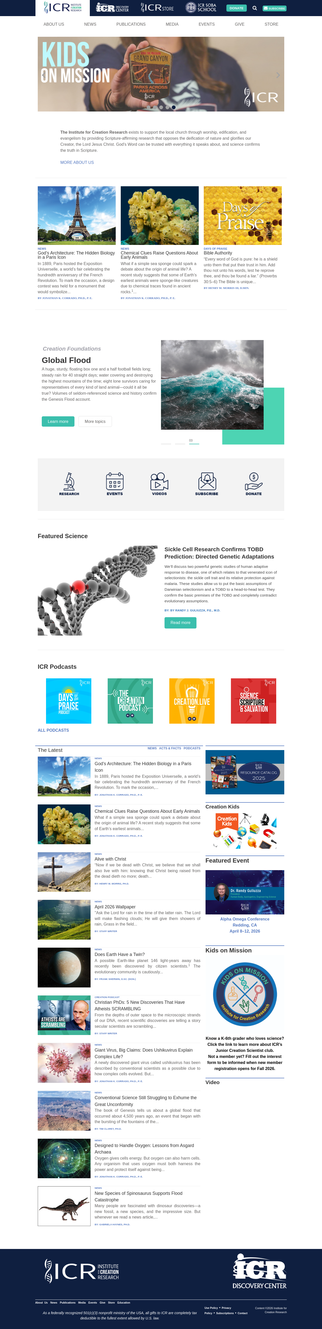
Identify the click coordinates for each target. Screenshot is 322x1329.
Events (207, 24)
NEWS (42, 248)
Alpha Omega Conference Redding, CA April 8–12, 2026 (245, 925)
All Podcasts (53, 730)
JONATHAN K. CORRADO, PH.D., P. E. (121, 794)
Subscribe (274, 8)
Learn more (58, 421)
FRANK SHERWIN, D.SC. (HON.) (117, 979)
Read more (180, 622)
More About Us (77, 162)
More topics (95, 421)
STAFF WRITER (108, 931)
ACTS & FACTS (170, 748)
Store (271, 24)
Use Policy (211, 1307)
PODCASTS (192, 748)
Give (240, 24)
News (90, 24)
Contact (243, 1313)
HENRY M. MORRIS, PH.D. (114, 883)
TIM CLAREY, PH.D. (110, 1128)
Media (172, 24)
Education (123, 1302)
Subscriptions (225, 1313)
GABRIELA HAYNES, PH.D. (114, 1224)
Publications (131, 24)
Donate (237, 8)
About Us (54, 24)
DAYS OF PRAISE (215, 248)
